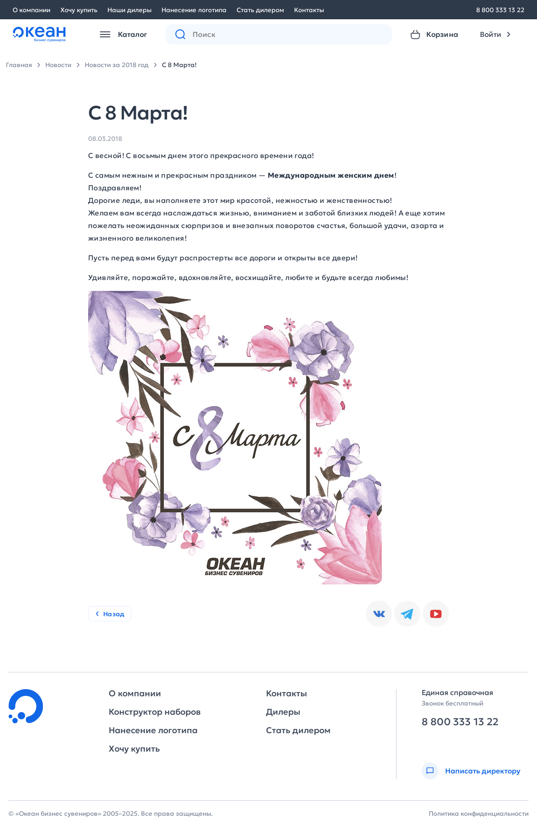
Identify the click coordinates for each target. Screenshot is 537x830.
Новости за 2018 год (117, 65)
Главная (19, 65)
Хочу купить (78, 10)
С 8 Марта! (179, 65)
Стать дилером (260, 10)
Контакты (309, 10)
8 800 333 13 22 (500, 10)
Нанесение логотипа (194, 10)
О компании (31, 10)
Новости (58, 65)
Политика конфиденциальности (479, 813)
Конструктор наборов (155, 712)
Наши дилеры (129, 10)
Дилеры (283, 712)
